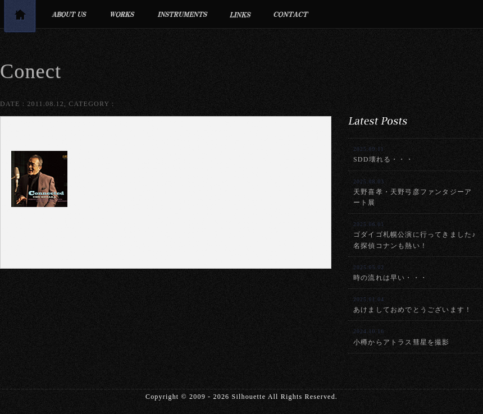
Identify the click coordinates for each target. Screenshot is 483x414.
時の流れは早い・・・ (390, 273)
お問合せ (291, 14)
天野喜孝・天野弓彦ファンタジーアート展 (412, 192)
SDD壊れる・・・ (383, 154)
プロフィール (68, 14)
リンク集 (240, 14)
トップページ (19, 18)
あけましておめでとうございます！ (412, 305)
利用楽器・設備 (182, 14)
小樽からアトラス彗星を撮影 (401, 337)
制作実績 (122, 14)
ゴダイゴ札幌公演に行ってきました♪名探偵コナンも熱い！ (414, 235)
